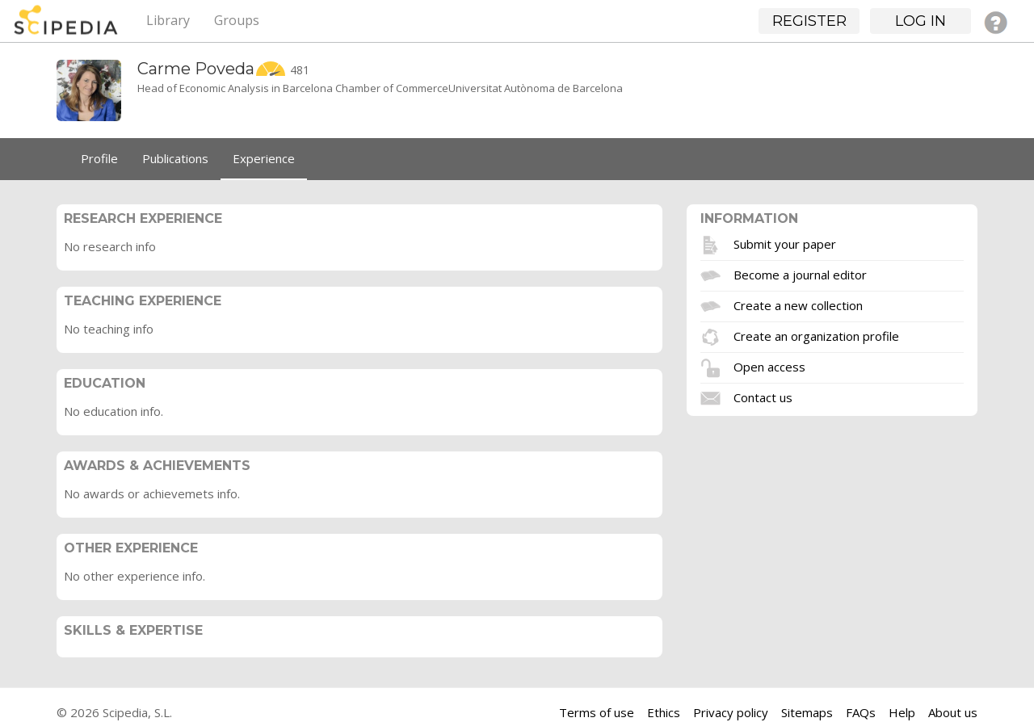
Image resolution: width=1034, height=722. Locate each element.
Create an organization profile (816, 336)
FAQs (861, 712)
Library (168, 20)
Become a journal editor (800, 275)
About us (952, 712)
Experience (264, 158)
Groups (236, 20)
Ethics (663, 712)
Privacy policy (730, 712)
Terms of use (596, 712)
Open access (769, 367)
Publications (175, 158)
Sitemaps (807, 712)
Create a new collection (798, 305)
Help (902, 712)
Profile (99, 158)
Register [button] (809, 21)
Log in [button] (920, 21)
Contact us (762, 397)
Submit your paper (784, 244)
